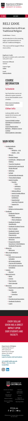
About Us (8, 248)
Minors (11, 155)
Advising (11, 171)
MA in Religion (16, 217)
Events (11, 279)
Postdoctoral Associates (16, 299)
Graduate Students (15, 301)
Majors (11, 148)
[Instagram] (13, 411)
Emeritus (18, 189)
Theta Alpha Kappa (15, 178)
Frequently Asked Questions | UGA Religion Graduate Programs (17, 244)
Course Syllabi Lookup (12, 120)
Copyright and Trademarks (8, 395)
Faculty (14, 182)
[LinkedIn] (20, 411)
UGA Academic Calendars (13, 133)
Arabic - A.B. (16, 153)
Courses (8, 255)
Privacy (19, 395)
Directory (9, 286)
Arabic (11, 207)
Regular (14, 292)
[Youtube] (17, 411)
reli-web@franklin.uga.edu (9, 361)
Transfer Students (14, 164)
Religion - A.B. (16, 150)
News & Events (10, 274)
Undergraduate (7, 73)
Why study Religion (12, 252)
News (10, 276)
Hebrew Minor (16, 191)
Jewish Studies (13, 180)
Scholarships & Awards (16, 175)
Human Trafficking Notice (8, 401)
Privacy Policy (6, 355)
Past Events (12, 281)
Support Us (15, 204)
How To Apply (13, 229)
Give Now (15, 16)
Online (4, 68)
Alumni (11, 272)
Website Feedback (8, 398)
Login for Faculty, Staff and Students (12, 357)
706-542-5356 (10, 363)
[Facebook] (8, 411)
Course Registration (11, 126)
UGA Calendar (13, 283)
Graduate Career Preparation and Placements (14, 233)
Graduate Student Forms (16, 226)
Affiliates (18, 186)
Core (16, 184)
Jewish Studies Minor (18, 193)
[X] (11, 411)
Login (10, 304)
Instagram (3, 369)
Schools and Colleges (8, 389)
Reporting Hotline (20, 401)
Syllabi (11, 173)
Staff (10, 297)
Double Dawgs (13, 157)
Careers (8, 270)
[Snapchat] (15, 411)
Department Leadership (16, 288)
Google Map (5, 364)
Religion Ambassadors (16, 209)
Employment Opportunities (20, 392)
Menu (3, 16)
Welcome (12, 250)
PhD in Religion (17, 220)
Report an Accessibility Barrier (19, 398)
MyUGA (8, 392)
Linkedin (8, 369)
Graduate (9, 211)
